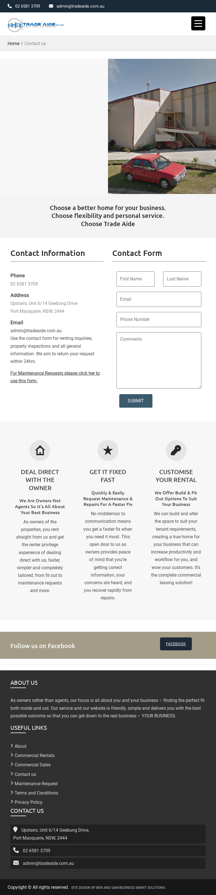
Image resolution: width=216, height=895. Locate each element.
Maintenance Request (36, 783)
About (20, 746)
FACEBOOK (176, 643)
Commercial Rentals (35, 755)
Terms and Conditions (36, 792)
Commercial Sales (33, 764)
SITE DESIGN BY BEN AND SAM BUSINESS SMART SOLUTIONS (118, 887)
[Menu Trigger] (198, 23)
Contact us (25, 773)
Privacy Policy (28, 802)
